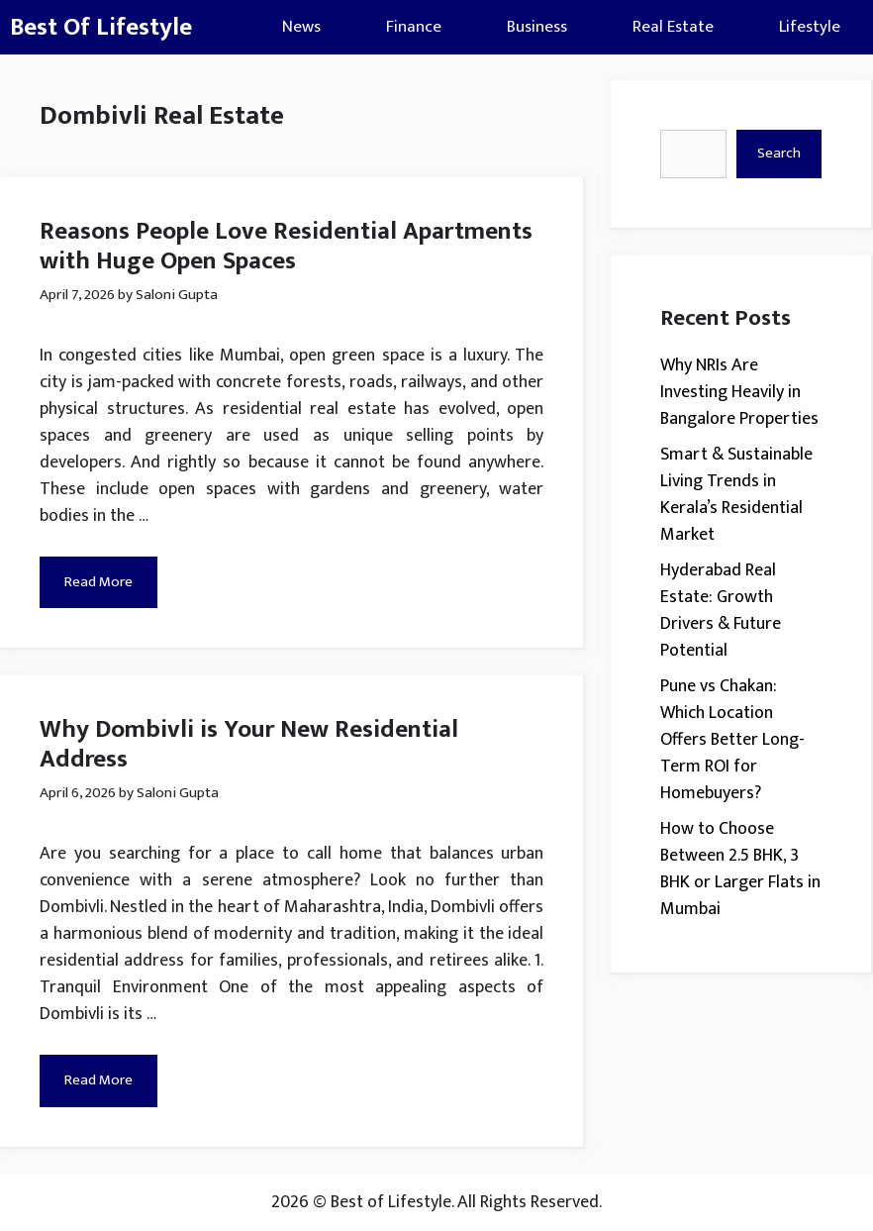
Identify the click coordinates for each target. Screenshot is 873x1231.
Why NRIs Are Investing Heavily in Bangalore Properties (739, 392)
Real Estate (673, 27)
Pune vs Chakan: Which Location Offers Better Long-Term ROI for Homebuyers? (732, 739)
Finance (413, 27)
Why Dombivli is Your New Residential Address (249, 744)
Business (537, 27)
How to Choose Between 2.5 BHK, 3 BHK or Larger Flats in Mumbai (740, 869)
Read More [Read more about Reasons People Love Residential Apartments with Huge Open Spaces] (98, 581)
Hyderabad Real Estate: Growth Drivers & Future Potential (720, 611)
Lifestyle (809, 27)
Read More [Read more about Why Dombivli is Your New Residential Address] (98, 1080)
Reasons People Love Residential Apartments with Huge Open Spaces (286, 246)
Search (779, 153)
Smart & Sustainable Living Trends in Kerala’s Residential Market (736, 495)
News (301, 27)
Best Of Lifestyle (101, 27)
